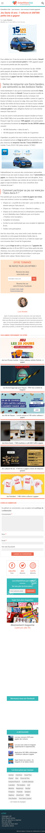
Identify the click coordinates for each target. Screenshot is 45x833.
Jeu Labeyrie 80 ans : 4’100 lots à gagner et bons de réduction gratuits (22, 470)
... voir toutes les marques (17, 802)
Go (34, 279)
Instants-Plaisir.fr (14, 782)
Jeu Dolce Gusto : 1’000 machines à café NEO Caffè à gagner (22, 443)
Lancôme (12, 785)
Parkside (19, 792)
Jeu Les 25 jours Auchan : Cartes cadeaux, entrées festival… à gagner (22, 361)
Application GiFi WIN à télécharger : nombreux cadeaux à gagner (26, 753)
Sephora (11, 795)
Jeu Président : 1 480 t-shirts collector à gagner (22, 496)
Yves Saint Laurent (25, 798)
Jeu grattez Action (8, 826)
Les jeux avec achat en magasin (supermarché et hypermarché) (25, 746)
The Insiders (21, 785)
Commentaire (7, 514)
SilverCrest (19, 795)
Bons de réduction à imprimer (11, 820)
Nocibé (27, 788)
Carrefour (19, 775)
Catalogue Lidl (6, 816)
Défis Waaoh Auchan (8, 818)
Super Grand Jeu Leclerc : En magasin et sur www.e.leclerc (24, 761)
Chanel (11, 778)
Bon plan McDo (7, 822)
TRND (27, 795)
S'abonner (30, 591)
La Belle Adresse (27, 782)
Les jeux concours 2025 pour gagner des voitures (24, 738)
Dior (17, 778)
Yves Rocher (13, 798)
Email (3, 541)
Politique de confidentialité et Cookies (35, 831)
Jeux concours (15, 9)
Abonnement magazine (22, 626)
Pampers (11, 792)
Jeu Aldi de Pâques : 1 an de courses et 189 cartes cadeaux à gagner (22, 416)
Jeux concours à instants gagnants (30, 9)
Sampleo (27, 792)
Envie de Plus (25, 778)
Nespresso (19, 788)
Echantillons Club (5, 9)
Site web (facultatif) (8, 547)
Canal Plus (27, 775)
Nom (3, 534)
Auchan (11, 775)
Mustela (11, 788)
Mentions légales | (21, 831)
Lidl (28, 785)
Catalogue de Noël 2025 (10, 824)
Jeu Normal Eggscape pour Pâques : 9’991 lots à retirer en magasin (22, 389)
